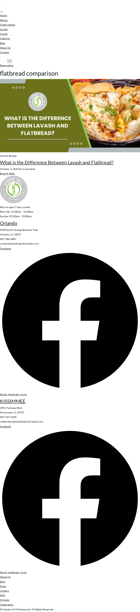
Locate (3, 29)
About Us (5, 47)
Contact (4, 52)
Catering (5, 38)
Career (4, 33)
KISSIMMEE (13, 401)
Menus (4, 20)
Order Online (7, 24)
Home (3, 15)
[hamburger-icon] (1, 11)
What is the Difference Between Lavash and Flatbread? (56, 162)
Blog (2, 43)
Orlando (8, 223)
